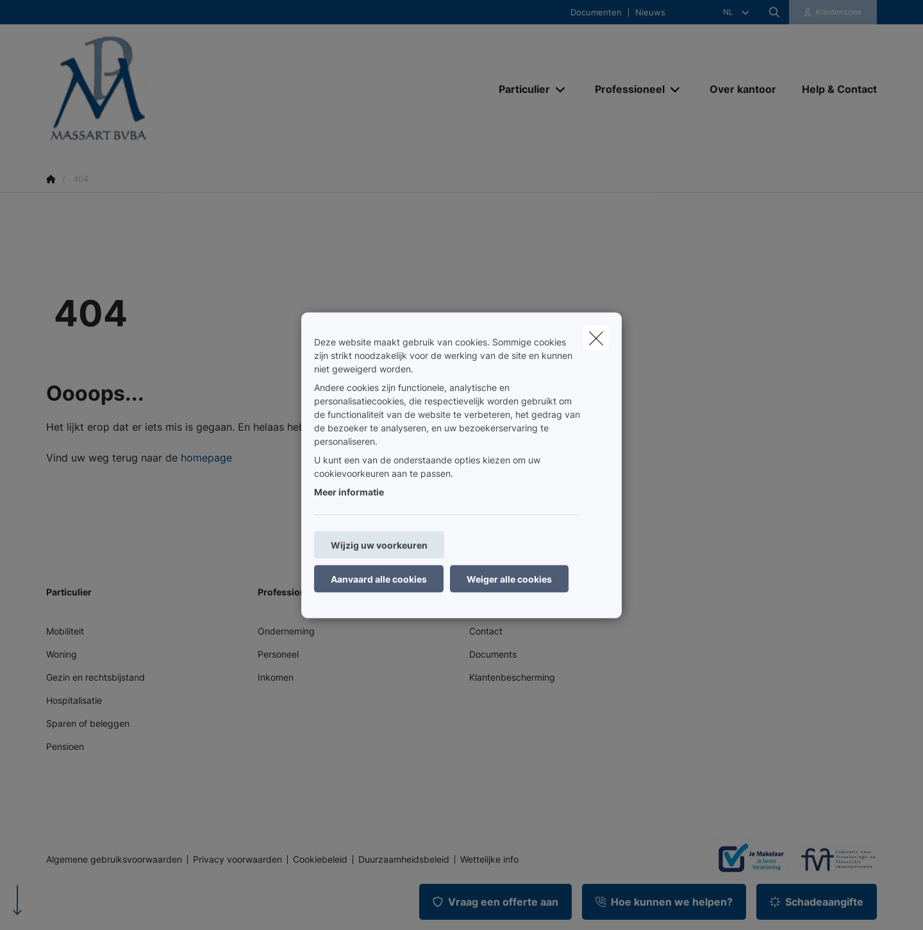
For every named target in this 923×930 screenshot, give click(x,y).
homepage (206, 457)
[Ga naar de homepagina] (174, 88)
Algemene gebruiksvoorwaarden (114, 859)
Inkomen (276, 677)
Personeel (278, 654)
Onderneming (286, 631)
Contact (486, 631)
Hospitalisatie (74, 700)
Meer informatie (349, 491)
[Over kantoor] (743, 89)
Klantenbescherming (512, 677)
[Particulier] (519, 89)
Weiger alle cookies (509, 578)
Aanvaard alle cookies (379, 578)
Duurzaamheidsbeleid (403, 859)
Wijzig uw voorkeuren (379, 544)
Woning (61, 654)
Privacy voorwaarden (237, 859)
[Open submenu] (561, 89)
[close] (596, 338)
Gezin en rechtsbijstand (95, 677)
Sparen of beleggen (87, 723)
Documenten (596, 12)
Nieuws (650, 12)
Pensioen (65, 746)
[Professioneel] (625, 89)
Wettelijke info (489, 859)
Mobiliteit (65, 631)
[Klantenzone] (833, 12)
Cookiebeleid (320, 859)
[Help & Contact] (833, 89)
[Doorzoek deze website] (774, 12)
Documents (493, 654)
